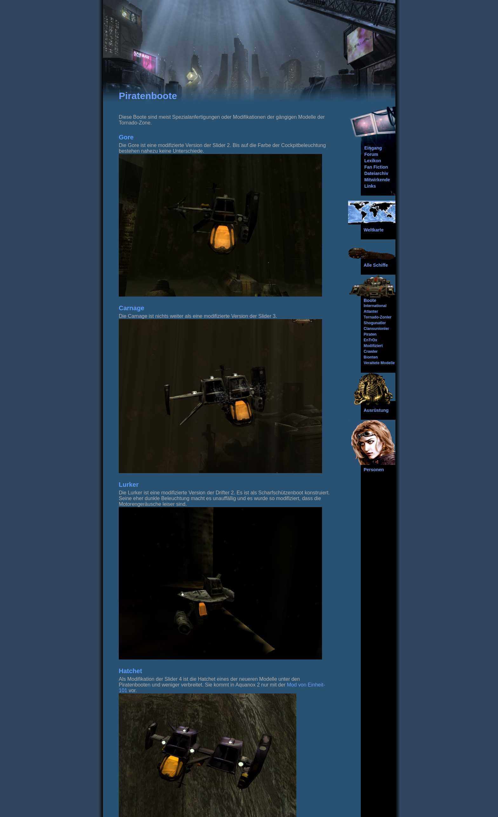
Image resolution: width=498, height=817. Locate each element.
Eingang (373, 148)
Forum (371, 154)
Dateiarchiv (376, 173)
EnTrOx (370, 340)
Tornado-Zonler (378, 317)
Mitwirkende (377, 179)
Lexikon (372, 160)
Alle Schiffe (376, 265)
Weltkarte (374, 229)
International (375, 306)
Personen (374, 469)
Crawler (371, 351)
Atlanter (371, 311)
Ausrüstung (376, 410)
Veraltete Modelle (379, 363)
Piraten (370, 334)
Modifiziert (373, 346)
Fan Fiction (376, 167)
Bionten (371, 357)
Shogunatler (375, 323)
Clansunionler (376, 328)
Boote (370, 300)
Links (370, 186)
